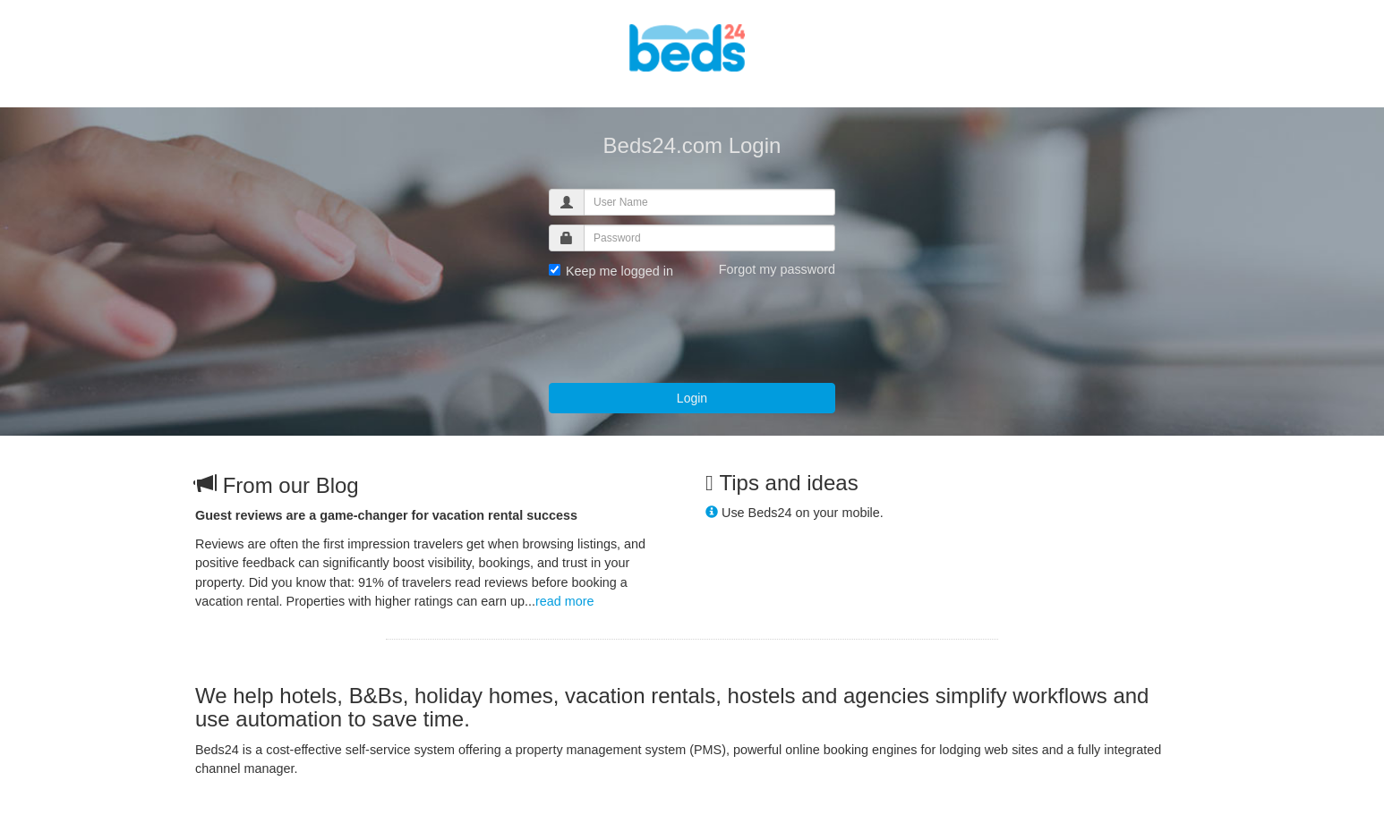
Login (692, 398)
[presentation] (685, 330)
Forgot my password (777, 269)
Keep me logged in (611, 271)
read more (564, 601)
